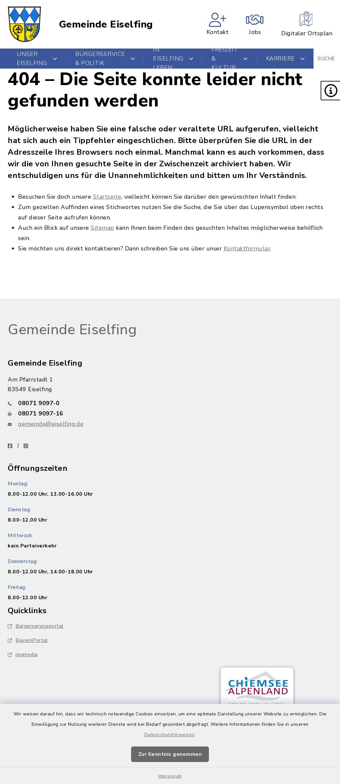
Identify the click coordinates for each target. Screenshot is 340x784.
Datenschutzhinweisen (169, 735)
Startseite (107, 197)
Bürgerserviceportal (36, 626)
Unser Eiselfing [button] (37, 58)
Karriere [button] (285, 58)
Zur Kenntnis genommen (170, 754)
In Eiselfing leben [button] (173, 59)
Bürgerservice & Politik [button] (105, 58)
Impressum (170, 776)
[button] (330, 90)
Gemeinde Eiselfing (106, 24)
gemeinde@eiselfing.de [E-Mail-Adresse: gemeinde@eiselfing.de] (51, 424)
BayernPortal (28, 640)
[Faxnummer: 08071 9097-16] (170, 413)
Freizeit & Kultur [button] (229, 59)
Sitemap (102, 228)
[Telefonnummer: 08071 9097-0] (170, 403)
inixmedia (23, 654)
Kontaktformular (247, 248)
